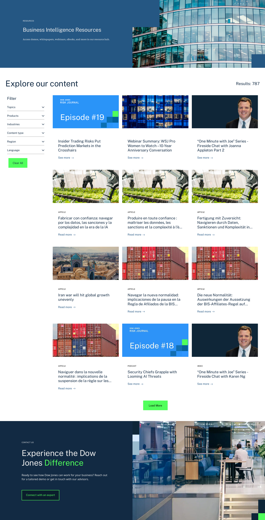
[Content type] (25, 133)
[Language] (25, 150)
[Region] (25, 141)
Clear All (18, 163)
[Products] (25, 116)
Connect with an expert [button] (40, 495)
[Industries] (25, 124)
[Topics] (25, 107)
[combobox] (25, 107)
